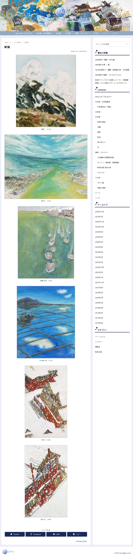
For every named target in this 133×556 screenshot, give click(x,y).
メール (97, 193)
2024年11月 (99, 222)
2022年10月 (99, 267)
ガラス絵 (100, 183)
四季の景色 (101, 122)
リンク (97, 198)
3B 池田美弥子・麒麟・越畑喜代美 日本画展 (112, 70)
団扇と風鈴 (101, 188)
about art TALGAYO (103, 96)
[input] (112, 44)
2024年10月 (99, 227)
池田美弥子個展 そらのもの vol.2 (108, 75)
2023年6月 (99, 252)
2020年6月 (99, 292)
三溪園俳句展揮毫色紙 (105, 157)
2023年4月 (99, 257)
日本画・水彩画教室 (102, 102)
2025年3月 (99, 216)
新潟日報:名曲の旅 (104, 167)
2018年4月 (99, 313)
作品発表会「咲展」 (104, 107)
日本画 (97, 117)
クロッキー (101, 172)
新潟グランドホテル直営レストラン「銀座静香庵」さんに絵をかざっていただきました (111, 81)
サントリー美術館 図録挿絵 (108, 162)
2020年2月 (99, 303)
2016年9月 (99, 318)
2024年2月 (99, 242)
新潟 (99, 137)
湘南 (99, 132)
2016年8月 (99, 323)
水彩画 (97, 112)
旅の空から (101, 142)
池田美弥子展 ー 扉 (102, 64)
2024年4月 (99, 237)
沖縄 (99, 127)
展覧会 (97, 347)
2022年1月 (99, 277)
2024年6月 (99, 232)
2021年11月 (99, 282)
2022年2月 (99, 272)
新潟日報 (98, 352)
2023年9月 (99, 247)
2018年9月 (99, 308)
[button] (127, 44)
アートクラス (100, 337)
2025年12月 (99, 211)
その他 (97, 177)
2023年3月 (99, 262)
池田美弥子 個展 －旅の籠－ (105, 60)
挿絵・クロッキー (101, 152)
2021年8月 (99, 287)
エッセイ (98, 342)
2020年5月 (99, 297)
